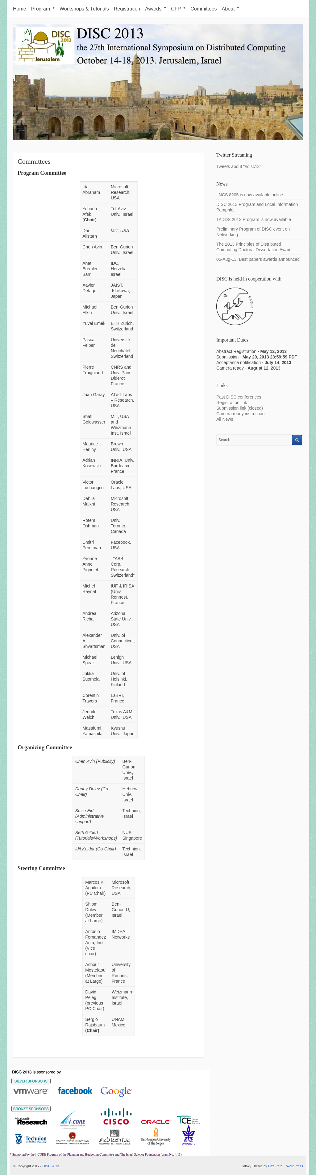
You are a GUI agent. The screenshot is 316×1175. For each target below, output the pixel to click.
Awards (155, 8)
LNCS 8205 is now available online (249, 194)
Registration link (231, 402)
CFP (178, 8)
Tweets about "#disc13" (238, 166)
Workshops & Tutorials (84, 8)
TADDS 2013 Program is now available (253, 219)
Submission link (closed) (239, 408)
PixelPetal (275, 1166)
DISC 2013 (51, 1166)
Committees (203, 8)
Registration (127, 8)
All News (224, 419)
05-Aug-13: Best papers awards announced (258, 259)
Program (43, 8)
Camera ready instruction (240, 413)
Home (19, 8)
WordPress (294, 1166)
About (230, 8)
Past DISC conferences (239, 397)
